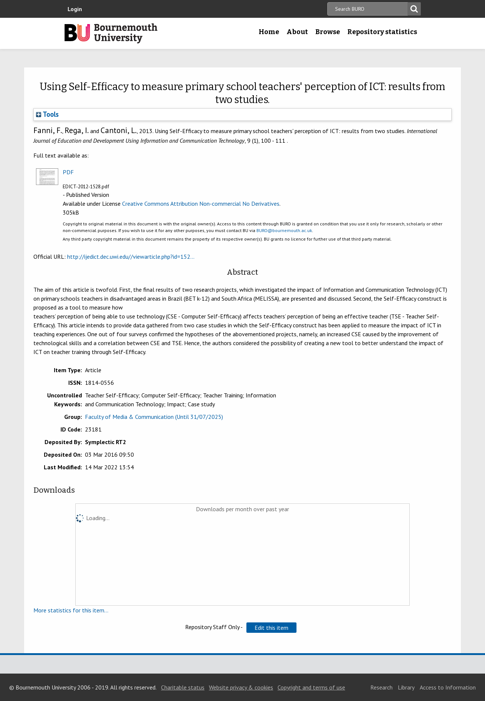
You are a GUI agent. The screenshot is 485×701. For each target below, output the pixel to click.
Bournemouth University (111, 33)
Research (381, 687)
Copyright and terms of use (311, 687)
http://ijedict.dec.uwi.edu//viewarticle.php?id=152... (130, 256)
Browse (327, 32)
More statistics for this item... (70, 610)
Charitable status (182, 687)
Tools (47, 114)
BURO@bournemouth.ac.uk (284, 230)
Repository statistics (382, 32)
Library (406, 687)
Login (75, 9)
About (297, 32)
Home (269, 32)
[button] (271, 627)
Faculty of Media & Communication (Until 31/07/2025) (154, 416)
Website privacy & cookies (241, 687)
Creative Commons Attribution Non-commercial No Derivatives (200, 203)
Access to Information (448, 687)
